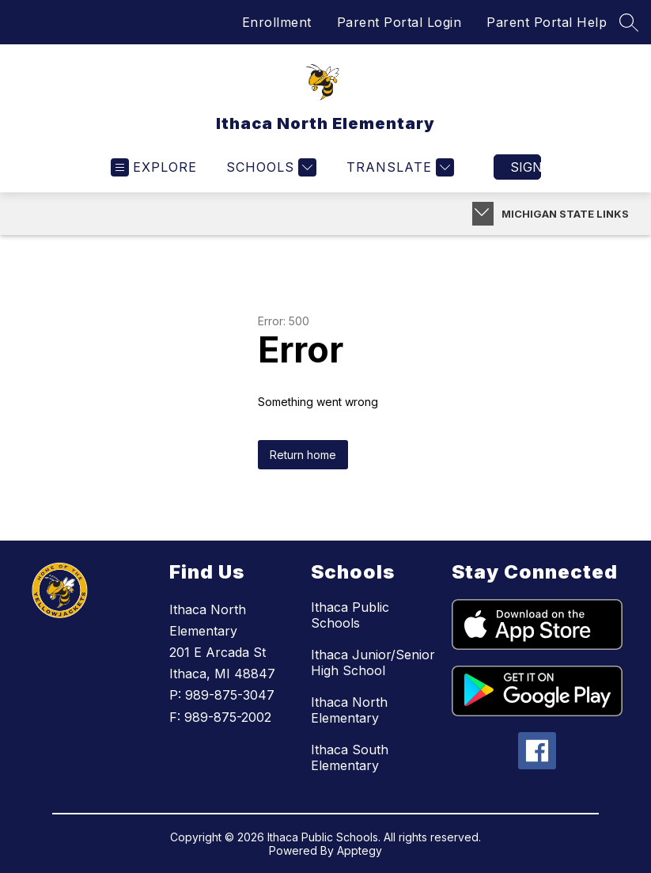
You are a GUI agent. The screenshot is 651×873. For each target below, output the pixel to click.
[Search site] (628, 22)
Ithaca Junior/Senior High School (373, 662)
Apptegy (359, 850)
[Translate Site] (398, 167)
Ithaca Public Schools (350, 615)
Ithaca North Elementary (349, 710)
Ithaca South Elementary (349, 757)
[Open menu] (154, 167)
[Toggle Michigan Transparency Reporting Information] (483, 214)
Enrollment (277, 22)
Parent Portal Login (399, 22)
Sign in (525, 167)
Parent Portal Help (546, 22)
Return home (303, 454)
